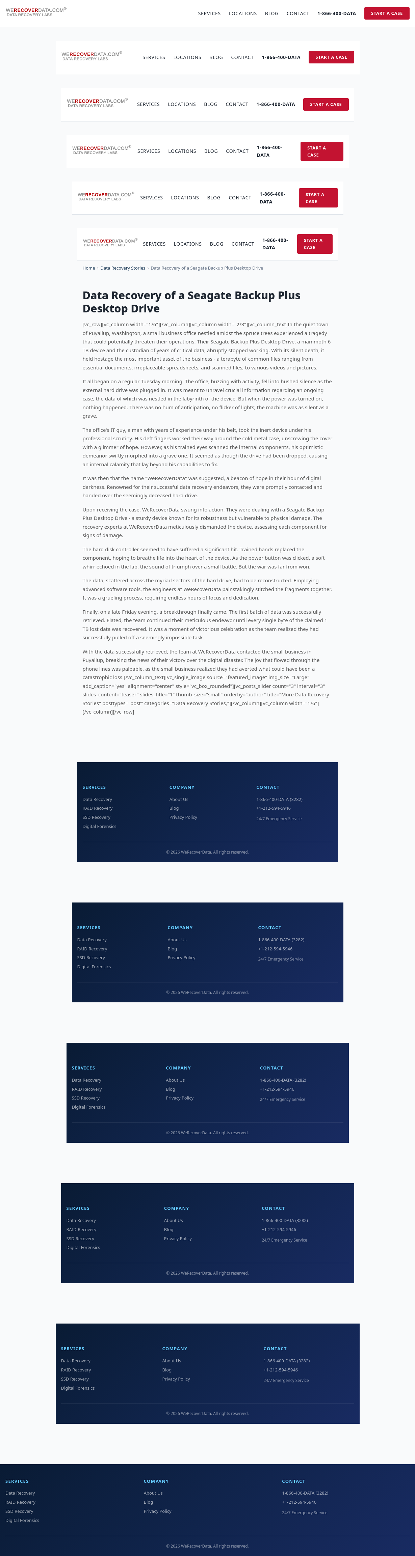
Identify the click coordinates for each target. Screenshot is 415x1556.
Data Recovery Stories (123, 268)
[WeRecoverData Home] (39, 13)
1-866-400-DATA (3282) (279, 799)
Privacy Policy (183, 817)
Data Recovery (97, 799)
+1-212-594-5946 (273, 808)
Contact (298, 13)
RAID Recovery (98, 808)
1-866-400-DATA (336, 13)
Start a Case (387, 13)
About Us (179, 799)
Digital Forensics (99, 826)
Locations (243, 13)
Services (209, 13)
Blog (272, 13)
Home (89, 268)
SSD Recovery (96, 817)
